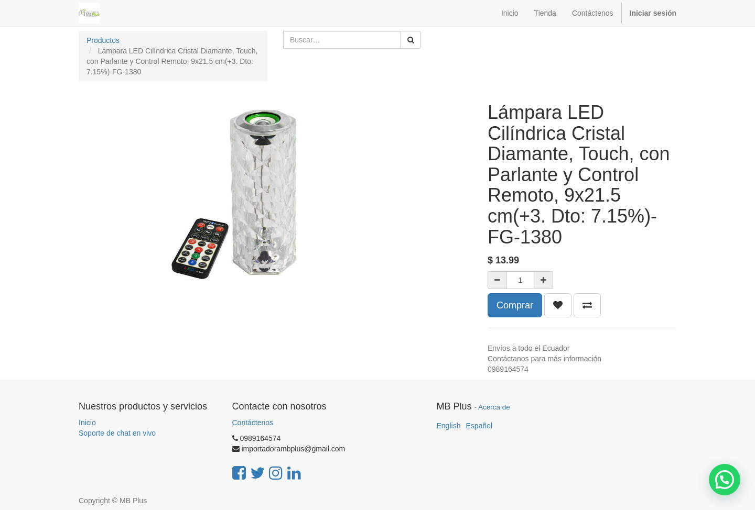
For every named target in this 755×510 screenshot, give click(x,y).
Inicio (87, 422)
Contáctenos (253, 422)
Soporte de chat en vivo (117, 433)
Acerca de (494, 407)
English (449, 426)
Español (479, 426)
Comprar (515, 305)
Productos (103, 40)
